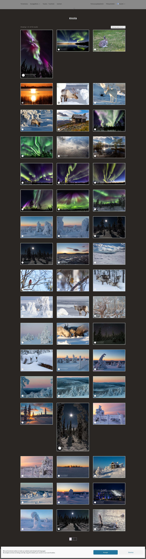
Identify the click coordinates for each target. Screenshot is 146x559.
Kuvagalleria (34, 4)
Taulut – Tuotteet (48, 4)
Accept (105, 552)
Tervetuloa (24, 4)
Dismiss (130, 552)
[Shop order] (118, 27)
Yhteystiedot (110, 4)
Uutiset (59, 4)
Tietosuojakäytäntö (97, 4)
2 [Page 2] (72, 539)
